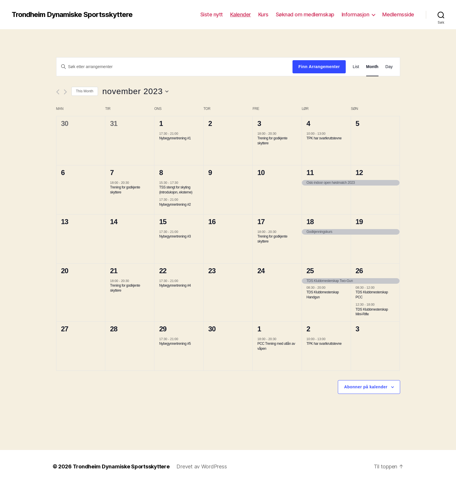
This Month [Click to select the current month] (84, 91)
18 (310, 222)
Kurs (263, 14)
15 (162, 222)
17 (261, 222)
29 (162, 329)
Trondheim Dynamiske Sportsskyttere (72, 14)
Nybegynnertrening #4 (175, 285)
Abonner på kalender (365, 387)
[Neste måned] (65, 92)
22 (162, 271)
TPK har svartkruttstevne (324, 138)
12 (359, 172)
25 (310, 271)
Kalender (240, 14)
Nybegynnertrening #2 (175, 204)
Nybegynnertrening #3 (175, 236)
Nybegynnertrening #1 (175, 138)
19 (359, 222)
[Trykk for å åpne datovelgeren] (135, 91)
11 (310, 172)
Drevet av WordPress (201, 466)
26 (359, 271)
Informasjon (355, 14)
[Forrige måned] (57, 92)
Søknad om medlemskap (305, 14)
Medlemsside (398, 14)
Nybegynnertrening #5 (175, 344)
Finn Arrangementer (319, 66)
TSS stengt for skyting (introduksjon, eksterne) (175, 189)
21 (113, 271)
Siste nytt (211, 14)
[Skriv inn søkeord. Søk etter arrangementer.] (174, 66)
